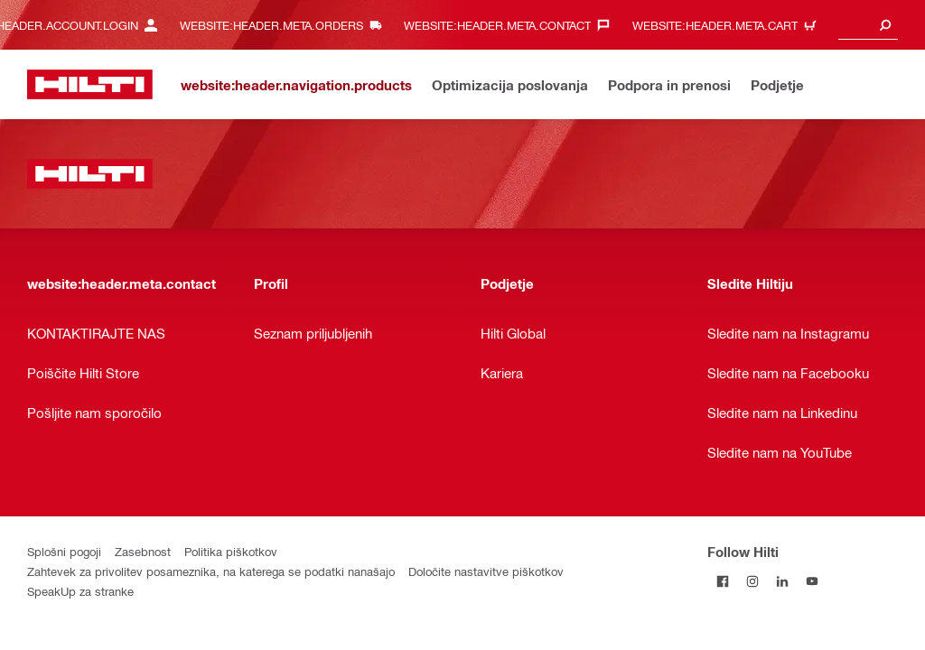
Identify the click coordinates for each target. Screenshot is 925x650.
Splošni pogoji (64, 551)
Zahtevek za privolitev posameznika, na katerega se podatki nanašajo (211, 571)
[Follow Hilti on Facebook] (722, 581)
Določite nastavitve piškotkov (486, 571)
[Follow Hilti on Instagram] (752, 581)
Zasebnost (143, 551)
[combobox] (868, 25)
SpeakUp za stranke (80, 591)
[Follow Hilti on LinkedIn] (782, 581)
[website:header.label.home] (90, 84)
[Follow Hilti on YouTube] (812, 581)
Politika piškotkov (230, 551)
